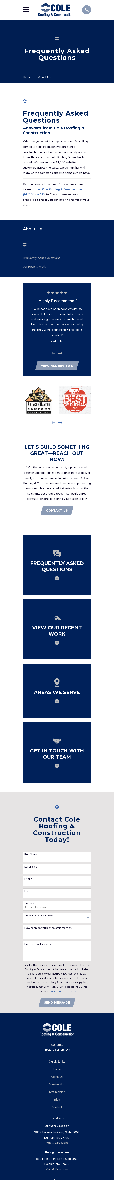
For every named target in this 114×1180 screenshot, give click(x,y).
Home (57, 1069)
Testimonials (57, 1092)
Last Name (30, 866)
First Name (30, 854)
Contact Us (57, 510)
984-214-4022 (57, 1049)
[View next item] (60, 353)
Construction (57, 1084)
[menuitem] (57, 257)
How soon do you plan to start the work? (48, 927)
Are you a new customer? (39, 915)
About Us (57, 1076)
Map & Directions (57, 1142)
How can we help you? (37, 944)
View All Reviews (57, 365)
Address (29, 903)
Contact (57, 1107)
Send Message (57, 1002)
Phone (28, 878)
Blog (57, 1099)
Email (27, 891)
